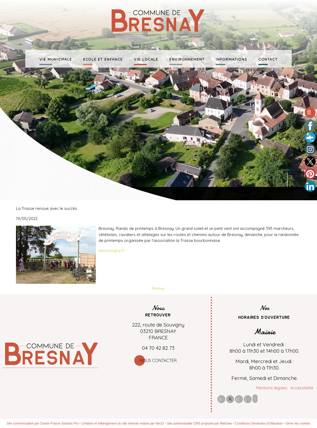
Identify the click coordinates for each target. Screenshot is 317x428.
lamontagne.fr (112, 250)
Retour (158, 288)
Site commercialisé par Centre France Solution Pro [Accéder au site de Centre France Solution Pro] (43, 423)
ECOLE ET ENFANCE (103, 59)
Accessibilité (301, 387)
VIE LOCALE (146, 59)
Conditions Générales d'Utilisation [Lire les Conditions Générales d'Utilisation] (259, 423)
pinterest (239, 399)
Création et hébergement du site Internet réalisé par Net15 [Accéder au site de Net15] (122, 423)
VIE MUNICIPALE (55, 59)
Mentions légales (271, 387)
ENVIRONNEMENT (187, 59)
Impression (255, 398)
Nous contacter (158, 360)
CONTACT (268, 59)
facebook (221, 399)
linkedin (248, 399)
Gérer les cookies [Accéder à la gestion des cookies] (298, 423)
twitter (230, 399)
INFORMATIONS (231, 59)
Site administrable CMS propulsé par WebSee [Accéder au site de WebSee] (199, 423)
